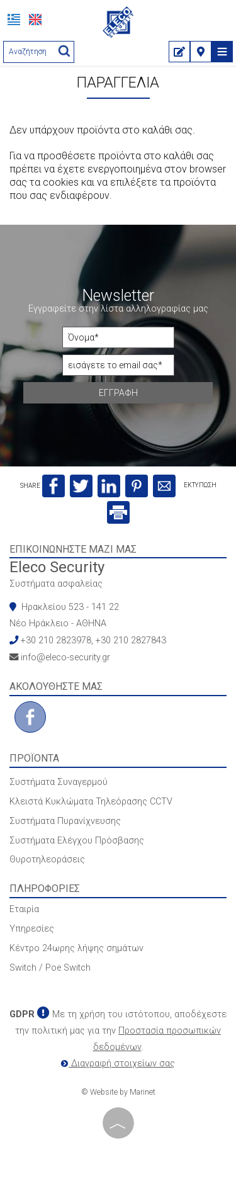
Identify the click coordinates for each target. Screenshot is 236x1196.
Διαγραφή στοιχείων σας (118, 1063)
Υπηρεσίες (31, 928)
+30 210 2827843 (131, 640)
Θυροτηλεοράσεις (47, 859)
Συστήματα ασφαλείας (56, 583)
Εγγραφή (118, 393)
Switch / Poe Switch (50, 967)
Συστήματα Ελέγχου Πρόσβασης (76, 840)
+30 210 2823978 (56, 640)
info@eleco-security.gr (65, 657)
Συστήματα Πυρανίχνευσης (65, 821)
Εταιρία (24, 909)
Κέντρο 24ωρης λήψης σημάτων (76, 948)
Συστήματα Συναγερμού (58, 782)
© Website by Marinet (118, 1092)
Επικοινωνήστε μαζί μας (73, 549)
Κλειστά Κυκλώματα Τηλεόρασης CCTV (90, 801)
